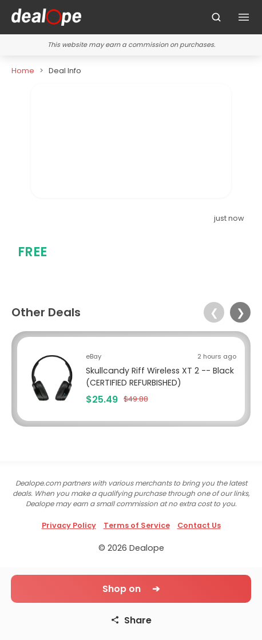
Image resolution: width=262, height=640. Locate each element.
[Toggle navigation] (244, 17)
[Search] (216, 17)
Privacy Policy (69, 525)
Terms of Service (137, 525)
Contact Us (199, 525)
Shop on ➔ (131, 588)
